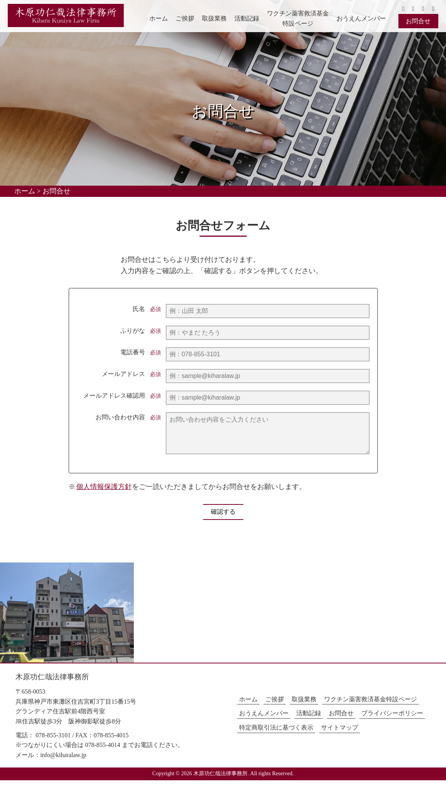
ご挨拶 (185, 18)
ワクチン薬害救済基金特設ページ (298, 18)
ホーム (158, 18)
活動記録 (246, 18)
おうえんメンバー (361, 18)
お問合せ (418, 21)
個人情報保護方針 (104, 494)
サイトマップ (339, 735)
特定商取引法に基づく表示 (276, 735)
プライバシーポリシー (392, 721)
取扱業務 (214, 18)
